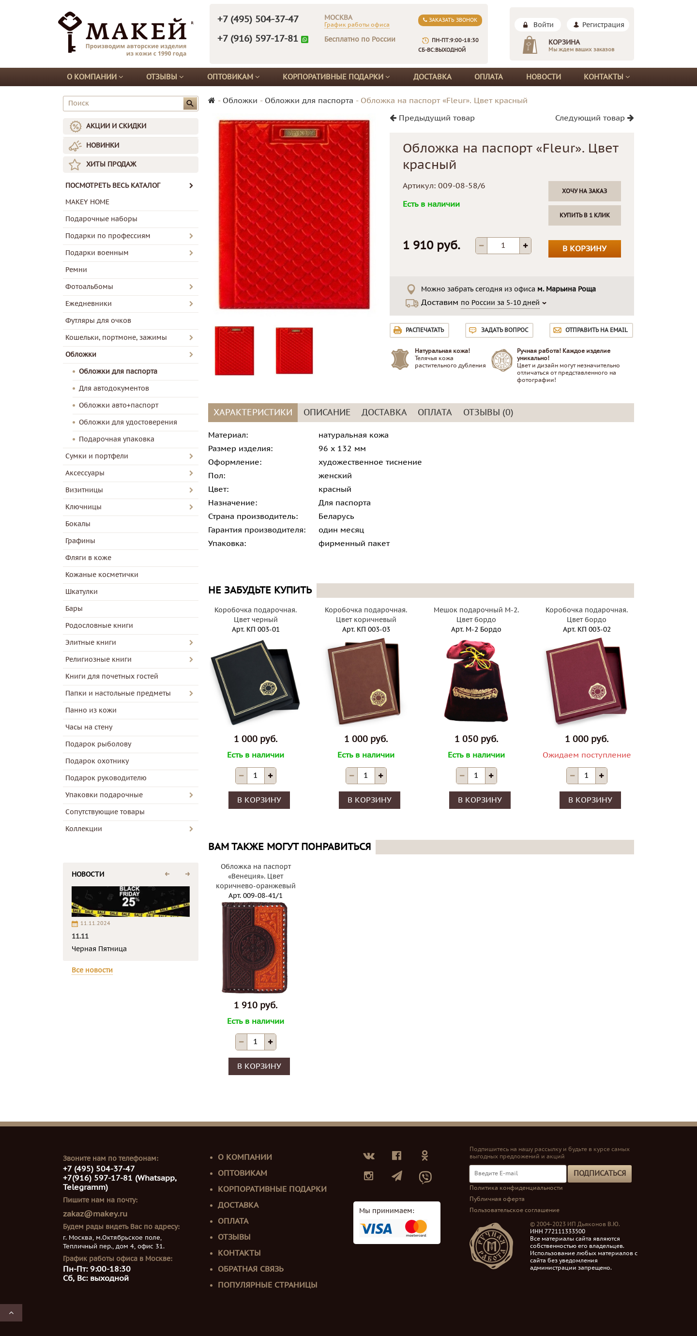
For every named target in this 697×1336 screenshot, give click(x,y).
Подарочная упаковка (116, 439)
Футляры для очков (98, 321)
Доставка (432, 77)
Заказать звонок (450, 20)
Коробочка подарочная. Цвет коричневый (366, 615)
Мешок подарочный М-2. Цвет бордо (476, 615)
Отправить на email (596, 330)
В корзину (584, 248)
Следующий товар (594, 118)
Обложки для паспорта (118, 371)
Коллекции (83, 829)
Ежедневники (88, 304)
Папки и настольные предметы (118, 693)
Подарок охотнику (97, 761)
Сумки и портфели (96, 456)
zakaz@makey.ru (95, 1214)
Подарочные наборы (101, 219)
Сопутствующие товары (105, 812)
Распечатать (425, 330)
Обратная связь (251, 1269)
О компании (95, 77)
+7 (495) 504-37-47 (258, 19)
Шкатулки (81, 592)
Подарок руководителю (106, 778)
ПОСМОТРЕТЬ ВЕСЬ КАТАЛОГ (129, 186)
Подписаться (600, 1173)
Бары (74, 609)
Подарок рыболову (98, 744)
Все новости (92, 970)
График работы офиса (357, 24)
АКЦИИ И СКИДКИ (116, 126)
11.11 (80, 936)
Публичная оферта (497, 1199)
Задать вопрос (504, 330)
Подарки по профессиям (108, 236)
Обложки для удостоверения (128, 422)
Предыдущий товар (432, 118)
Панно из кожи (91, 710)
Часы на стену (88, 727)
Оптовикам (233, 77)
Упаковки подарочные (104, 795)
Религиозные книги (98, 659)
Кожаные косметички (101, 575)
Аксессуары (85, 473)
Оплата (488, 77)
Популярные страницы (268, 1285)
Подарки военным (97, 253)
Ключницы (83, 507)
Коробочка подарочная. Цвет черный (255, 615)
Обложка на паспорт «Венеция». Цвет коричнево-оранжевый (256, 876)
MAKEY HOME (87, 202)
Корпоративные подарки (336, 77)
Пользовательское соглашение (515, 1210)
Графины (80, 541)
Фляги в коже (88, 558)
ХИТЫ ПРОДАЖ (111, 164)
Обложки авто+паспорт (118, 405)
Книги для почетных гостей (111, 676)
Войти (543, 25)
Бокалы (78, 524)
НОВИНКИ (102, 145)
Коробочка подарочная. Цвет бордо (586, 615)
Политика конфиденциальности (516, 1187)
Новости (543, 77)
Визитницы (84, 490)
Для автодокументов (114, 388)
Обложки (80, 354)
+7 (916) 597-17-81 (257, 38)
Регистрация (603, 25)
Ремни (76, 270)
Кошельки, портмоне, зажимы (116, 338)
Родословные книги (99, 626)
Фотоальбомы (89, 287)
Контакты (607, 77)
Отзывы (165, 77)
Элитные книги (90, 642)
